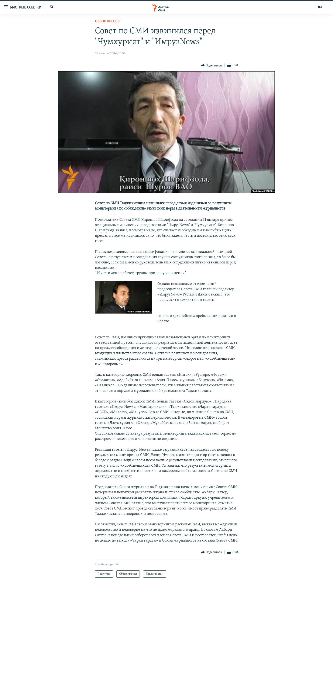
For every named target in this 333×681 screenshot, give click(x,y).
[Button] (211, 65)
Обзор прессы (107, 21)
